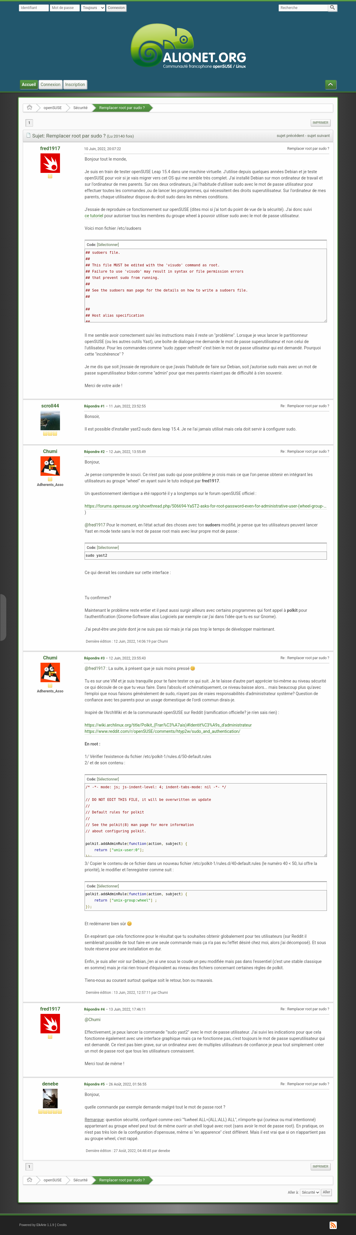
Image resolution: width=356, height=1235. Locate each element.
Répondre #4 (94, 1009)
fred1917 (50, 148)
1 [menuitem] (29, 123)
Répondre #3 (94, 658)
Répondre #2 (94, 452)
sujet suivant (318, 135)
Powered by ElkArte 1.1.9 (36, 1225)
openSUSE (53, 107)
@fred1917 (95, 525)
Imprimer (320, 123)
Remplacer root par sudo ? (122, 107)
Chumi (50, 451)
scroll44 (50, 406)
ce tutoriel (94, 215)
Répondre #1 (94, 406)
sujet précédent (290, 135)
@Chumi (92, 1019)
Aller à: (293, 1192)
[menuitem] (321, 122)
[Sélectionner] (108, 245)
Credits (62, 1225)
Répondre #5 (94, 1084)
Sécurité (80, 107)
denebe (50, 1084)
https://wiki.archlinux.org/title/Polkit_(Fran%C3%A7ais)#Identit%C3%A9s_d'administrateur (168, 725)
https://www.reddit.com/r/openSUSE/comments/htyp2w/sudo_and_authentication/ (162, 731)
